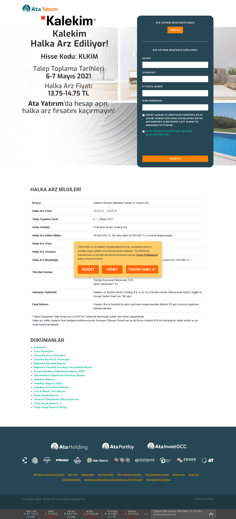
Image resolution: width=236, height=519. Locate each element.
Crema (210, 499)
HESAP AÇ (175, 158)
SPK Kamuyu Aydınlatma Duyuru (48, 474)
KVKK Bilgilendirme (71, 480)
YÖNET (112, 269)
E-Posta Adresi (152, 86)
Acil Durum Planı (106, 474)
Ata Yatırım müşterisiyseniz (175, 22)
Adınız (146, 58)
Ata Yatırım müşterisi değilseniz (175, 50)
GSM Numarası (152, 100)
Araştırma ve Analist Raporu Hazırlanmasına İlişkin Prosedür (113, 480)
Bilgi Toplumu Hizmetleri (129, 474)
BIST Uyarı (73, 474)
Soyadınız (149, 72)
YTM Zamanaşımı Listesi (157, 474)
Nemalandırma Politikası (158, 480)
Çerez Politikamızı (147, 255)
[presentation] (168, 146)
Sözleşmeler (179, 474)
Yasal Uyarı (193, 474)
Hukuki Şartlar (88, 474)
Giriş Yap (175, 30)
